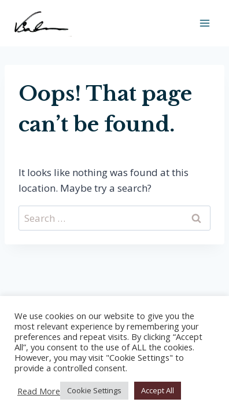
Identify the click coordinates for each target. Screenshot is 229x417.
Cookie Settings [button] (94, 390)
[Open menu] (204, 23)
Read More (38, 391)
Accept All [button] (157, 390)
